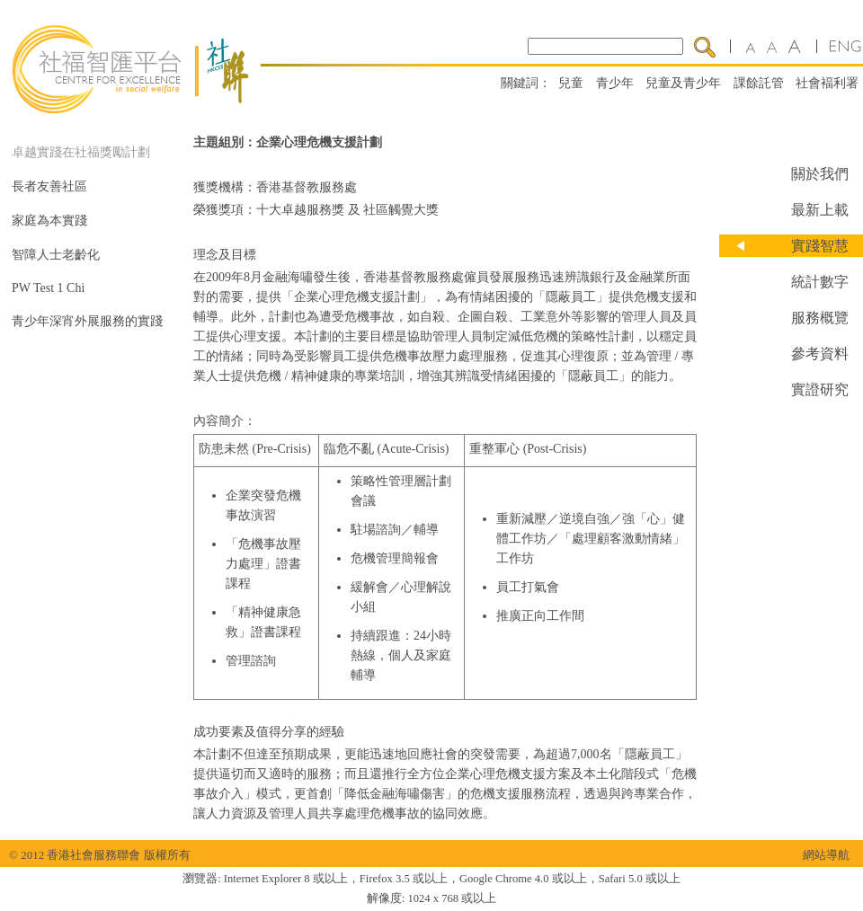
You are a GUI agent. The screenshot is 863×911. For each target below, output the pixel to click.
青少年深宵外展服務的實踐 (87, 321)
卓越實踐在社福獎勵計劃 (81, 152)
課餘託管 (759, 83)
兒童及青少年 (683, 83)
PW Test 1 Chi (48, 288)
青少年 (615, 83)
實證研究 (820, 389)
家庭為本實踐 (49, 220)
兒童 (570, 83)
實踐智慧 (820, 245)
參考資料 (820, 353)
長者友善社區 (49, 186)
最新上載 (820, 209)
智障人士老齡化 (56, 254)
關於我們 (820, 173)
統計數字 (820, 281)
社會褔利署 (827, 83)
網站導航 (826, 855)
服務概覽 (820, 317)
